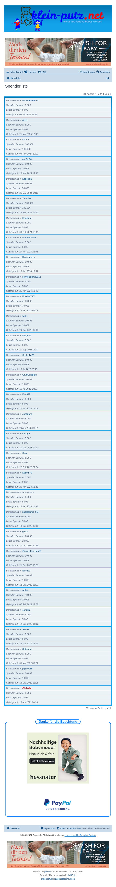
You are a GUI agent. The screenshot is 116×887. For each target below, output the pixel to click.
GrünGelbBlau (29, 374)
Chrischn (27, 688)
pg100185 (27, 668)
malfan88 (27, 159)
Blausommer (28, 257)
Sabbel (25, 629)
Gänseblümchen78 (31, 551)
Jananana (27, 414)
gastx (25, 531)
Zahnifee (26, 198)
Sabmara (27, 649)
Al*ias (25, 590)
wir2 (24, 316)
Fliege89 (26, 335)
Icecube (26, 570)
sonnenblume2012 (31, 277)
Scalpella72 (28, 355)
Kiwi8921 (27, 394)
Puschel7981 (29, 296)
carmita (26, 610)
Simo (25, 453)
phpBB (47, 871)
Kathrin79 (27, 472)
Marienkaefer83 (30, 100)
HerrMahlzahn (29, 237)
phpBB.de (71, 875)
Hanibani (26, 218)
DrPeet (25, 139)
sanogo (26, 433)
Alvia (24, 120)
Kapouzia (27, 179)
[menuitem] (30, 72)
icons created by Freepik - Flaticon (80, 835)
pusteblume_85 (30, 512)
